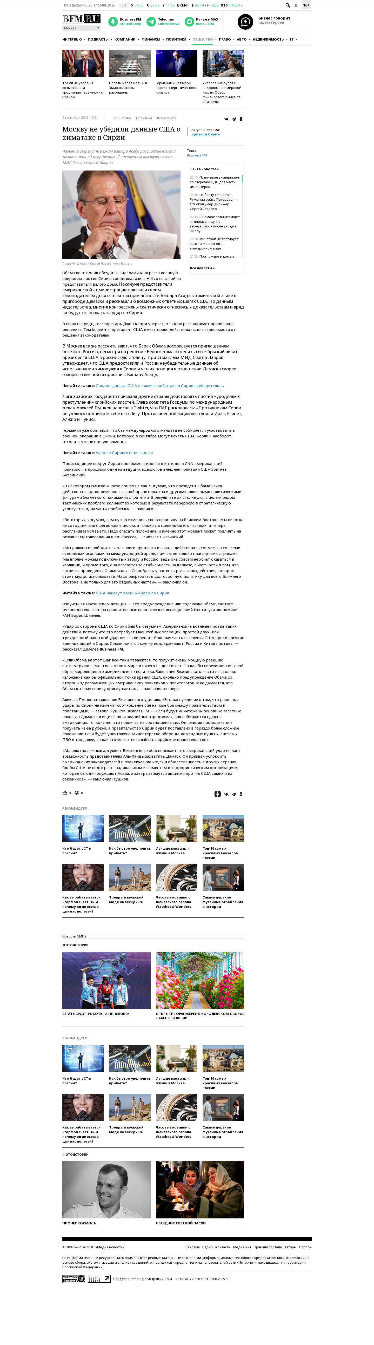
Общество (202, 39)
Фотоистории (75, 945)
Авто (242, 39)
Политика (176, 39)
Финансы (151, 39)
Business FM (197, 155)
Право (225, 39)
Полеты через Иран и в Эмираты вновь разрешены (128, 88)
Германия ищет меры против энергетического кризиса (176, 88)
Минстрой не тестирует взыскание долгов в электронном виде (214, 244)
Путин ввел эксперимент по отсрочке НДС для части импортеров (215, 182)
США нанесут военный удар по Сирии (132, 592)
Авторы (290, 1247)
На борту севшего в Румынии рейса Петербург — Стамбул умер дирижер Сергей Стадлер (214, 201)
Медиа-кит (242, 1247)
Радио (207, 1247)
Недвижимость (268, 39)
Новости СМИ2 (74, 936)
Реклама (192, 1247)
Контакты (223, 1247)
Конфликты (166, 118)
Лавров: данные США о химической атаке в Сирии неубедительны (160, 385)
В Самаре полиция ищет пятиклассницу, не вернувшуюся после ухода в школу (215, 223)
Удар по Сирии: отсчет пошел (124, 452)
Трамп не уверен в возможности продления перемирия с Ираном (82, 90)
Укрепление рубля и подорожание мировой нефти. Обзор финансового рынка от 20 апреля (222, 92)
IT (292, 39)
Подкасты (98, 39)
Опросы (305, 1247)
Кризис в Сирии (205, 134)
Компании (125, 39)
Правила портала (268, 1247)
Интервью (72, 39)
